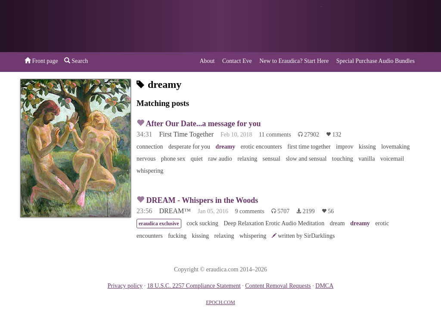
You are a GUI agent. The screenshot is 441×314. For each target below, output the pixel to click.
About (206, 61)
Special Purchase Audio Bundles (375, 61)
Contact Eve (237, 61)
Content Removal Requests (278, 286)
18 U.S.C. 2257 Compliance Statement (193, 286)
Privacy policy (125, 286)
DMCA (324, 286)
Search (76, 60)
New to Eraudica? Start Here (294, 61)
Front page (41, 60)
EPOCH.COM (220, 302)
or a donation (377, 26)
